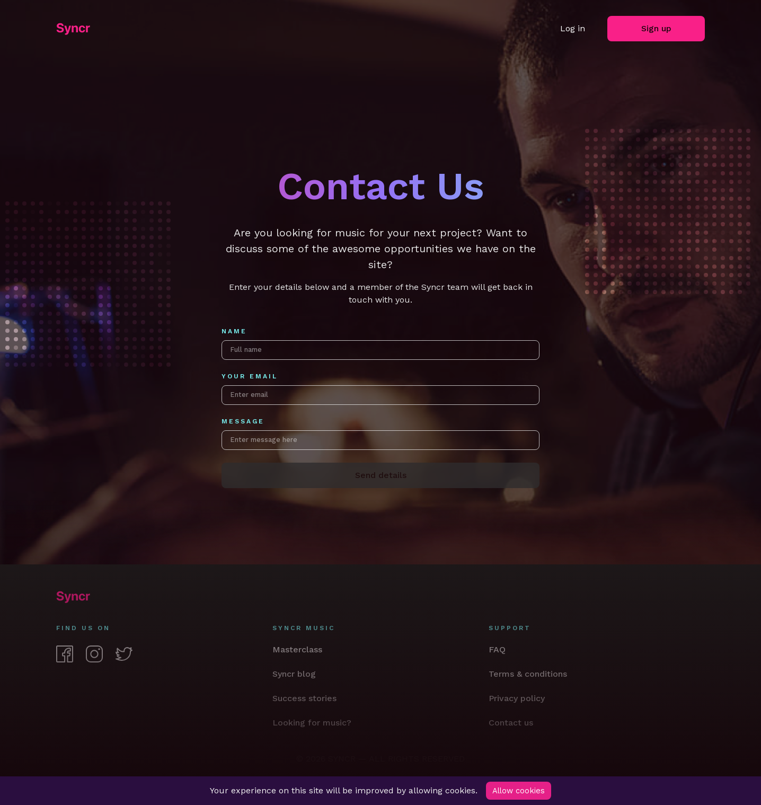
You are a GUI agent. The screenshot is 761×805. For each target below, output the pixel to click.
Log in (572, 28)
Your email (250, 381)
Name (234, 331)
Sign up (656, 28)
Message (243, 430)
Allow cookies (519, 790)
